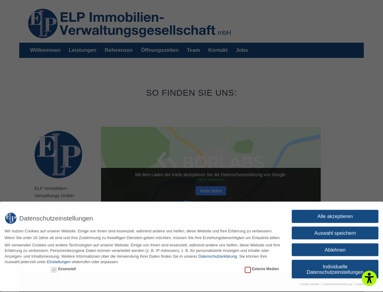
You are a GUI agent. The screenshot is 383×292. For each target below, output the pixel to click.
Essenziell (63, 266)
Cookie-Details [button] (310, 281)
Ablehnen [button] (335, 247)
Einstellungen (59, 259)
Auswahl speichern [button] (335, 230)
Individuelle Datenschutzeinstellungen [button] (335, 266)
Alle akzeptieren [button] (335, 213)
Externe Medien (262, 266)
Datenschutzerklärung (217, 253)
